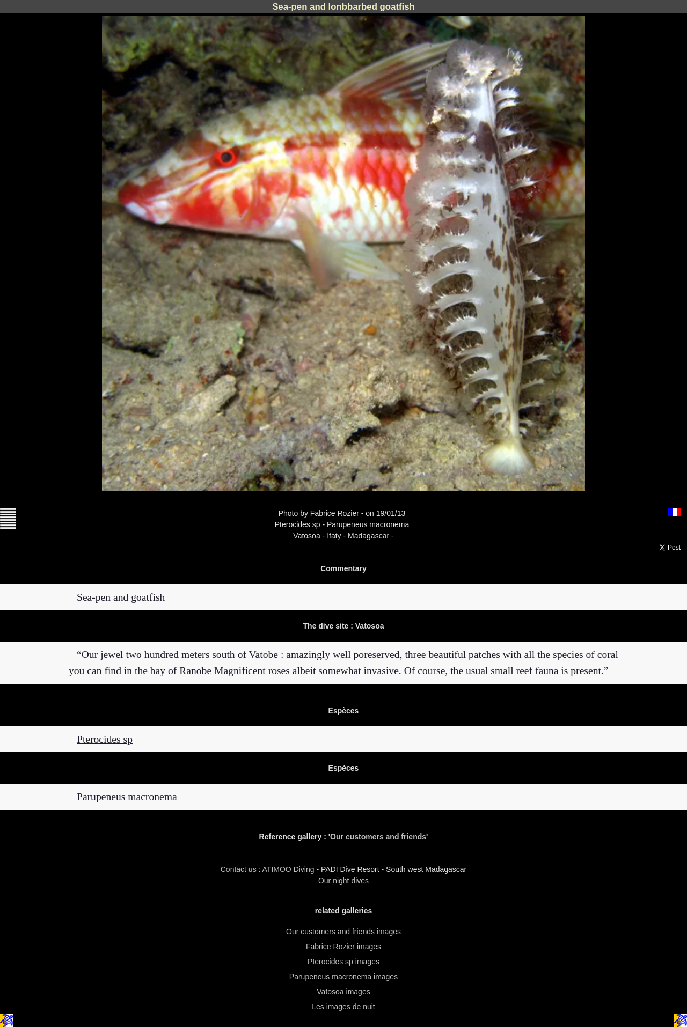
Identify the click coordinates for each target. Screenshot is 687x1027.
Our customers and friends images (343, 931)
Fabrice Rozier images (343, 946)
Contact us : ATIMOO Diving (269, 869)
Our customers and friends (378, 836)
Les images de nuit (343, 1006)
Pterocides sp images (343, 961)
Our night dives (343, 880)
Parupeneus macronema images (343, 976)
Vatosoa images (343, 991)
